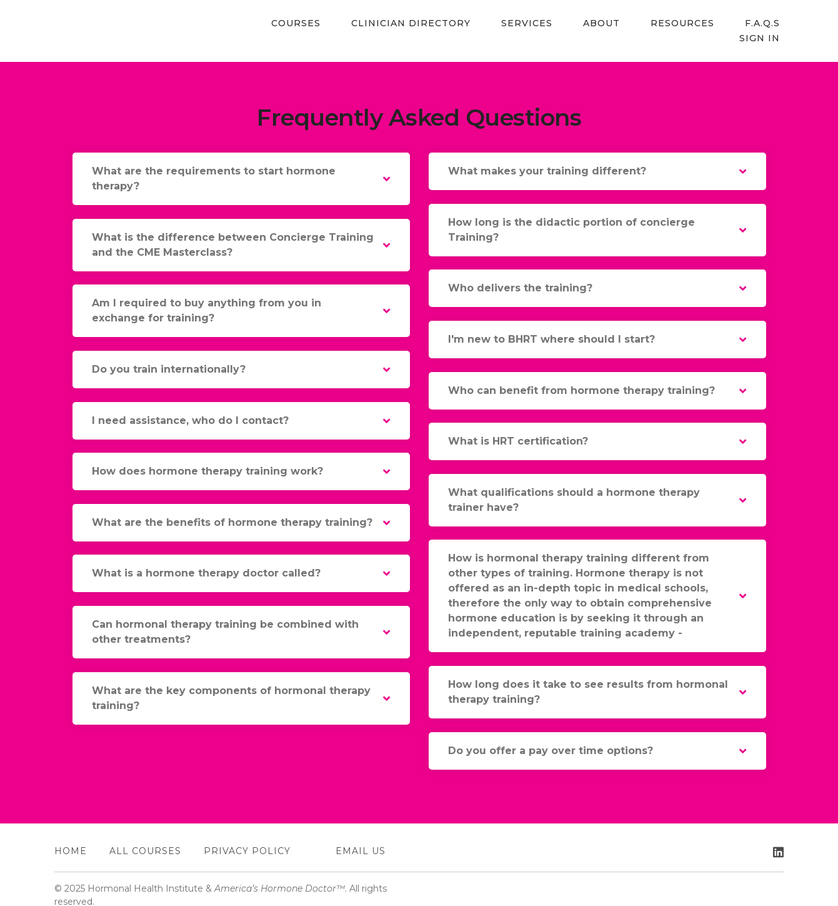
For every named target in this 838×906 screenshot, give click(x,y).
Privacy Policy (247, 838)
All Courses (145, 838)
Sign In (764, 23)
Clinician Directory (384, 23)
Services (492, 23)
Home (70, 838)
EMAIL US (361, 838)
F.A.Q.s (703, 23)
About (559, 23)
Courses (277, 23)
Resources (632, 23)
